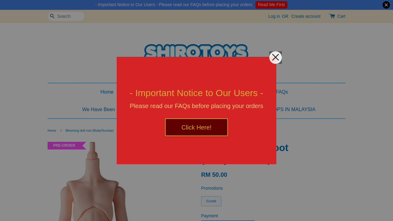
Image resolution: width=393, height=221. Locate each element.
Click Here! (196, 127)
